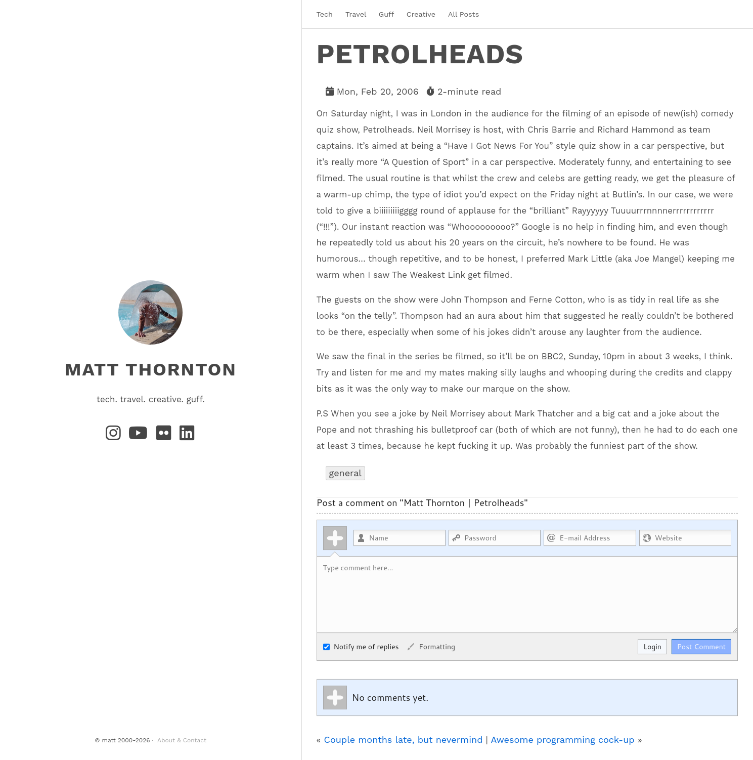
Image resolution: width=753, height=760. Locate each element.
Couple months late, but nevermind (403, 739)
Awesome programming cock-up (562, 739)
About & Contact (181, 740)
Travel (355, 14)
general (345, 472)
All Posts (463, 14)
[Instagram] (115, 436)
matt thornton (151, 368)
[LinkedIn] (188, 436)
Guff (386, 14)
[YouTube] (140, 436)
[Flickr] (165, 436)
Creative (421, 14)
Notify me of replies (361, 646)
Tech (325, 14)
